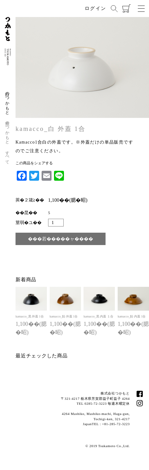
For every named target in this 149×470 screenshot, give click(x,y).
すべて (7, 155)
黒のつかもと (7, 130)
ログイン (95, 8)
